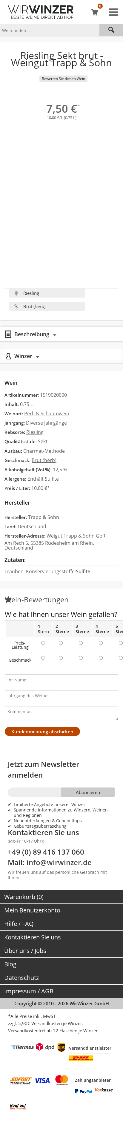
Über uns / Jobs (25, 951)
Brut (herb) (29, 306)
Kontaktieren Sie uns (32, 937)
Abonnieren (88, 792)
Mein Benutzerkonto (32, 910)
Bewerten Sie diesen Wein (63, 78)
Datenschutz (21, 978)
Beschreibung (31, 334)
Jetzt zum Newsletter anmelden (43, 769)
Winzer (23, 356)
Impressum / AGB (28, 991)
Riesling (26, 293)
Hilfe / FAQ (19, 924)
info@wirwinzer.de (59, 862)
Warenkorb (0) (24, 897)
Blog (10, 964)
